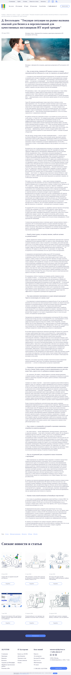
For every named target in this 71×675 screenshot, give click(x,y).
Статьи (18, 14)
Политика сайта (5, 668)
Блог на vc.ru (37, 660)
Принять (55, 673)
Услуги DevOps (42, 6)
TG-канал (36, 664)
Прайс (19, 1)
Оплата (19, 662)
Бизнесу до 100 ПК (23, 654)
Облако (30, 534)
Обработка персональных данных (8, 665)
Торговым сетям (22, 658)
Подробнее (9, 584)
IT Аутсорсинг (23, 649)
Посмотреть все (35, 637)
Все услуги (11, 6)
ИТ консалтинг (33, 6)
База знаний (38, 649)
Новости (36, 654)
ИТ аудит (26, 6)
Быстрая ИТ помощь (39, 658)
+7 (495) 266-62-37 (52, 6)
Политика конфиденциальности (24, 673)
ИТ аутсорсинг (19, 6)
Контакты (43, 1)
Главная (3, 14)
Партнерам (4, 656)
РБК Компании (38, 662)
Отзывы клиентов (22, 660)
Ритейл (36, 534)
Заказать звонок (65, 6)
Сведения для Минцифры (8, 662)
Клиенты (24, 534)
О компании (12, 1)
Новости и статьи (34, 1)
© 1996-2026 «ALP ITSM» (40, 668)
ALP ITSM (5, 649)
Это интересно (37, 656)
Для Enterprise (21, 656)
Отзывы (25, 1)
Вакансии (4, 658)
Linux (7, 534)
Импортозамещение (16, 534)
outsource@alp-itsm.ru (57, 649)
